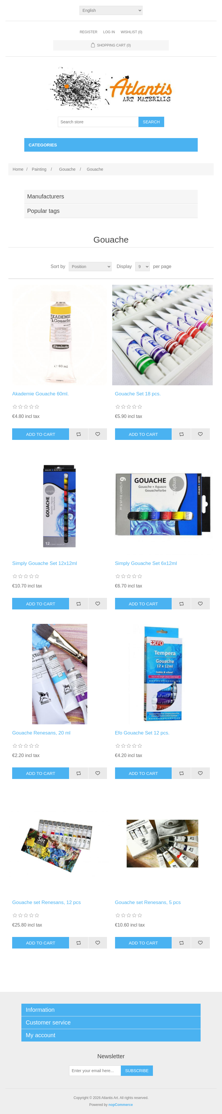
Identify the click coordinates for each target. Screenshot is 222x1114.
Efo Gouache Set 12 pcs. (142, 733)
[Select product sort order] (90, 266)
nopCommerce (120, 1105)
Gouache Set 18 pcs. (138, 394)
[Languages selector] (111, 10)
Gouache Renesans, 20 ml (41, 733)
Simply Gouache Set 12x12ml (44, 563)
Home (18, 169)
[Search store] (98, 122)
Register (88, 32)
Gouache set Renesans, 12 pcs (46, 902)
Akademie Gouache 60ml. (40, 394)
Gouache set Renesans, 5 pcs (148, 902)
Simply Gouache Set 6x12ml (146, 563)
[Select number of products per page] (142, 266)
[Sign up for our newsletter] (95, 1070)
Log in (109, 32)
